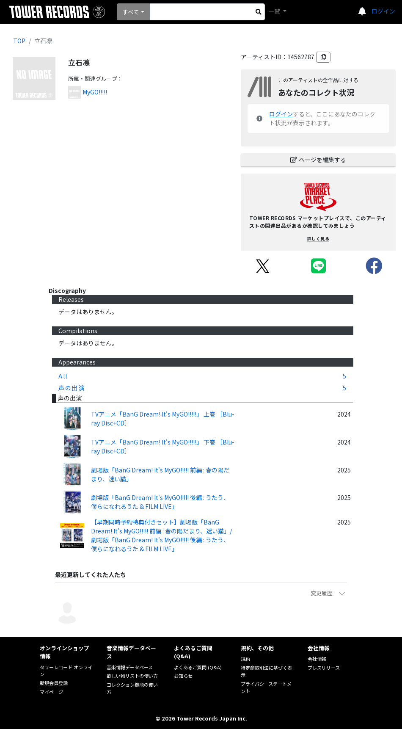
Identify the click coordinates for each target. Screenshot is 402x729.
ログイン (383, 11)
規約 (245, 658)
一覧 (274, 11)
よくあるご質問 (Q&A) (198, 667)
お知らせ (183, 675)
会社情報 (317, 658)
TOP (19, 40)
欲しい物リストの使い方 (132, 675)
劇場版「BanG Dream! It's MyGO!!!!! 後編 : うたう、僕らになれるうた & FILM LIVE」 (160, 502)
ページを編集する (318, 159)
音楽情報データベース (130, 667)
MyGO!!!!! (95, 92)
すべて (130, 12)
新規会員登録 (54, 682)
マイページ (51, 691)
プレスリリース (324, 667)
